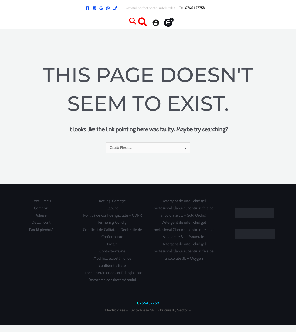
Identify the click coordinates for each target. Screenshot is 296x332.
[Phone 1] (115, 8)
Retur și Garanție (112, 201)
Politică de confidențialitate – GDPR (112, 215)
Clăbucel (112, 208)
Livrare (112, 244)
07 (139, 310)
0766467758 (195, 8)
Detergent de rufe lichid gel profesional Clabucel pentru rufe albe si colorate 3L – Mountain (183, 229)
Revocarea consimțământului (112, 287)
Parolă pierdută (41, 229)
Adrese (41, 215)
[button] (138, 22)
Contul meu (41, 201)
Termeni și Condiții (112, 222)
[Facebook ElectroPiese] (87, 8)
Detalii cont (41, 222)
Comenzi (41, 208)
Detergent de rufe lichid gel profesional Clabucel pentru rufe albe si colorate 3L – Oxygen (183, 251)
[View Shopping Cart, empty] (168, 22)
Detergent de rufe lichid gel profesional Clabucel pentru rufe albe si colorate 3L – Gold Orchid (183, 208)
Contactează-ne (112, 251)
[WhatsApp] (108, 8)
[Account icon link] (155, 22)
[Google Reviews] (101, 8)
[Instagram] (94, 8)
